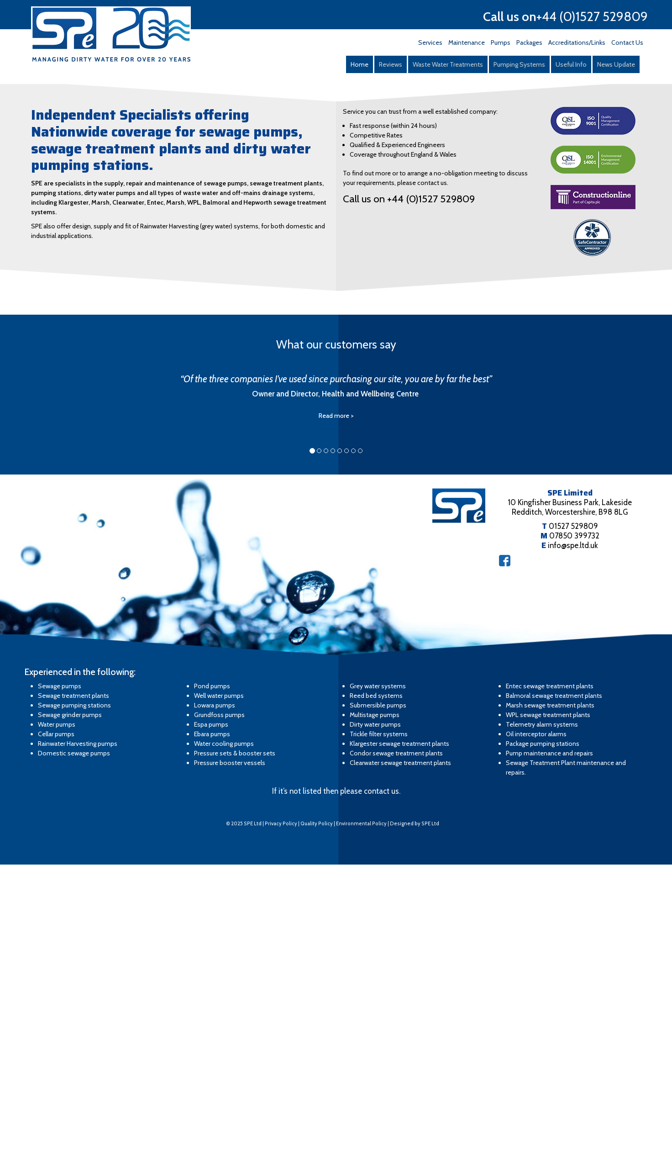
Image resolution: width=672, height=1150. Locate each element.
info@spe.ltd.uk (573, 830)
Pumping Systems (519, 64)
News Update (616, 64)
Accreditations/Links (576, 42)
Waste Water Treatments (448, 64)
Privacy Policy (281, 1109)
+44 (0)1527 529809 (592, 16)
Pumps (500, 42)
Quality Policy (316, 1109)
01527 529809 (573, 811)
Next (660, 219)
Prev (12, 219)
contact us (381, 1076)
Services (430, 42)
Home (359, 64)
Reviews (390, 64)
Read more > (336, 701)
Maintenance (466, 42)
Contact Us (627, 42)
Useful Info (571, 64)
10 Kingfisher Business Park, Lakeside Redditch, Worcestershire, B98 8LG (570, 792)
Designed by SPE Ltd (414, 1109)
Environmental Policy (361, 1109)
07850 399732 (574, 821)
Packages (529, 42)
